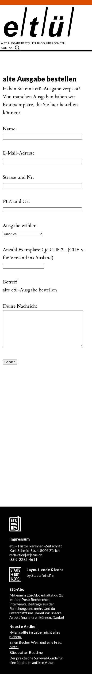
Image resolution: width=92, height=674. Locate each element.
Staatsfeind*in (42, 575)
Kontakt (7, 48)
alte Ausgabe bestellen (18, 43)
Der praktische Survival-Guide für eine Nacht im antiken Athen (36, 660)
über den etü (55, 43)
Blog (41, 43)
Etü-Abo (33, 595)
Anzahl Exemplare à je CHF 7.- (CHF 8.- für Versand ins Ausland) (44, 251)
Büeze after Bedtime (26, 652)
